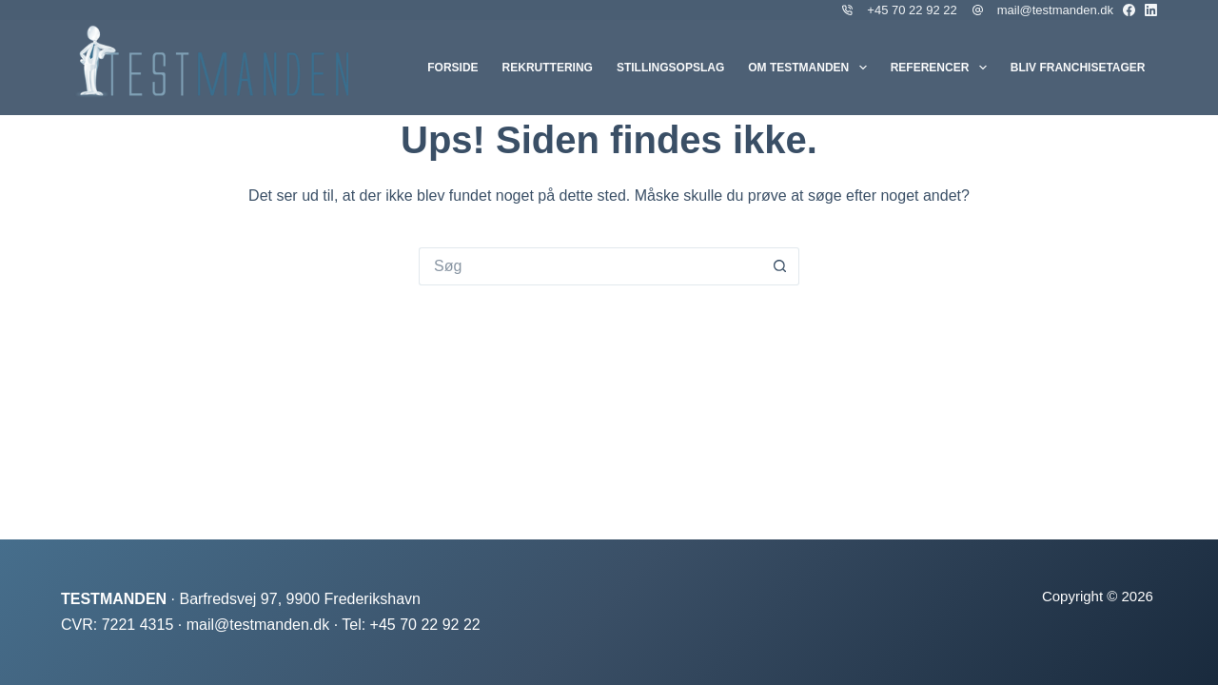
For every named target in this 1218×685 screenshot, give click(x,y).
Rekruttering (547, 67)
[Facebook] (1129, 10)
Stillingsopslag (670, 67)
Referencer (942, 67)
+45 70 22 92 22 (911, 10)
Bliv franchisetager (1078, 67)
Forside (452, 67)
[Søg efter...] (590, 266)
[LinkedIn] (1151, 10)
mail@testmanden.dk (1055, 10)
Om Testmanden (811, 67)
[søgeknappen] (780, 266)
